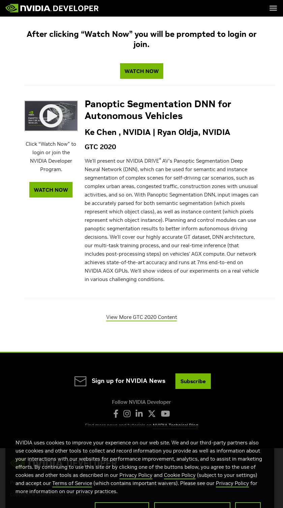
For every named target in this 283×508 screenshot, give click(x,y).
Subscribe (193, 381)
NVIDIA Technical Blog (175, 425)
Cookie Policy (180, 481)
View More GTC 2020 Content (141, 317)
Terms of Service (72, 489)
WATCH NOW (141, 71)
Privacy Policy (135, 481)
